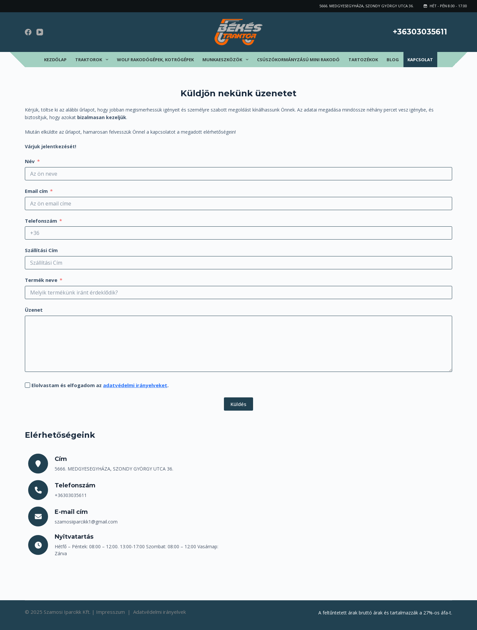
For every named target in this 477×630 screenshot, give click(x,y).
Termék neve (41, 280)
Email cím (36, 191)
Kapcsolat (420, 60)
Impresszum (111, 611)
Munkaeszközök (226, 60)
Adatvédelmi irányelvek (159, 611)
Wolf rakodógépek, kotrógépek (155, 60)
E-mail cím (71, 512)
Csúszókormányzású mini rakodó (298, 60)
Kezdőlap (55, 60)
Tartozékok (363, 60)
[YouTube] (39, 32)
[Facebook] (28, 32)
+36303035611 (420, 31)
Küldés (238, 404)
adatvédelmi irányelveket (135, 385)
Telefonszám (41, 220)
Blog (393, 60)
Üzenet (34, 309)
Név (30, 161)
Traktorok (93, 60)
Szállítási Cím (41, 250)
